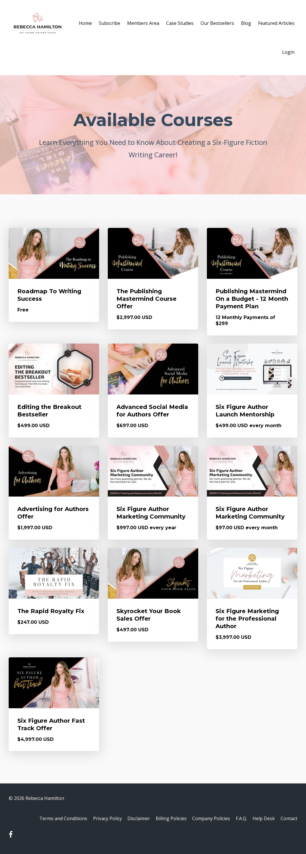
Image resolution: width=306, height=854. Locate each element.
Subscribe (109, 23)
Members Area (143, 23)
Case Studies (180, 23)
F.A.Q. (238, 819)
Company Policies (207, 819)
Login (288, 52)
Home (85, 23)
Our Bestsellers (217, 23)
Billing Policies (166, 819)
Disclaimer (132, 819)
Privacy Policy (99, 819)
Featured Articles (276, 23)
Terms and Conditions (54, 819)
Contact (289, 819)
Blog (246, 23)
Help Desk (262, 819)
